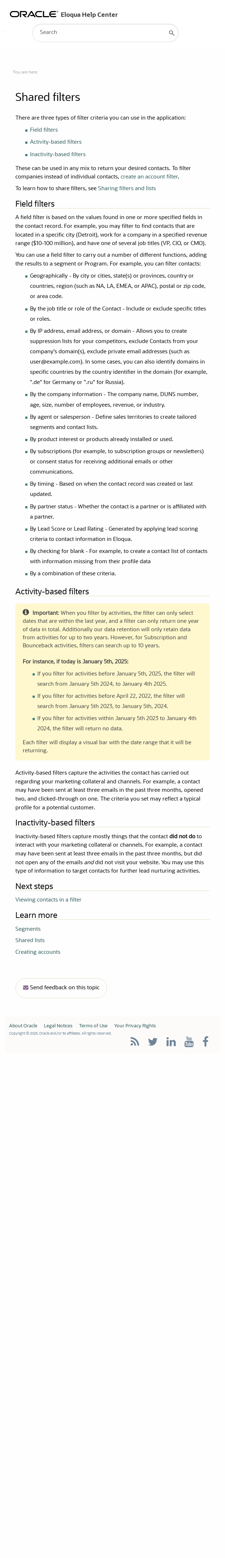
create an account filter (149, 177)
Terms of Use (93, 1026)
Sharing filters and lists (127, 189)
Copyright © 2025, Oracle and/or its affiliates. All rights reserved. (60, 1033)
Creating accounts (37, 952)
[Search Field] (105, 33)
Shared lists (30, 941)
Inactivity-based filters (58, 155)
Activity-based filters (56, 142)
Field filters (44, 130)
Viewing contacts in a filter (48, 900)
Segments (28, 929)
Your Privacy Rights (135, 1026)
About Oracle (23, 1026)
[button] (172, 33)
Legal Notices (58, 1026)
